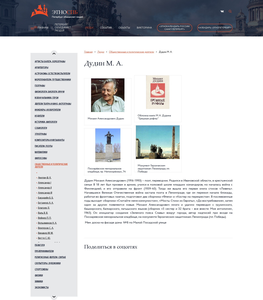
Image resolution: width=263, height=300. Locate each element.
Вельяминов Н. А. (47, 223)
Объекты (124, 28)
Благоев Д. (44, 208)
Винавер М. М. (45, 233)
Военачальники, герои (46, 98)
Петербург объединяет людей (63, 28)
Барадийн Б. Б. (46, 198)
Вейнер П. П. (44, 218)
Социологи (41, 128)
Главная (42, 28)
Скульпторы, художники (48, 263)
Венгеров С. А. (46, 228)
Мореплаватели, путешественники (53, 80)
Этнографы (41, 134)
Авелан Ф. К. (44, 178)
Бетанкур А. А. (46, 203)
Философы (41, 158)
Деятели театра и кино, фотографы (53, 104)
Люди (89, 28)
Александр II (45, 188)
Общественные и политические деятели (51, 165)
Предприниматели (44, 251)
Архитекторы (41, 68)
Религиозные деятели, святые (50, 257)
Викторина (144, 28)
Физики (39, 275)
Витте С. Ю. (44, 238)
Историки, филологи (46, 122)
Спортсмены (41, 269)
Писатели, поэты (43, 146)
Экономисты (42, 288)
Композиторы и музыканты (49, 140)
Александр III (45, 193)
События (106, 28)
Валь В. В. (43, 213)
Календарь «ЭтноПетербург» (214, 28)
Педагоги (40, 245)
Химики (39, 282)
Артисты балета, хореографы (50, 62)
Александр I (44, 183)
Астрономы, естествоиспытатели (52, 74)
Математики (41, 152)
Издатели (39, 116)
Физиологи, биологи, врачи (49, 92)
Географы (40, 86)
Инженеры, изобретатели (48, 110)
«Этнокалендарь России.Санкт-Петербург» (174, 27)
